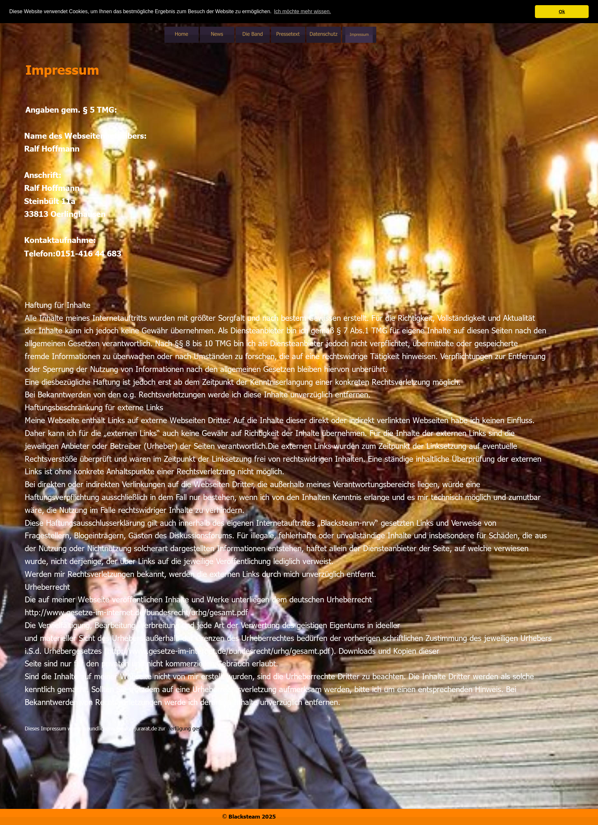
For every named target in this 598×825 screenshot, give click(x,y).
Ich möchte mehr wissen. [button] (302, 11)
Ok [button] (562, 11)
